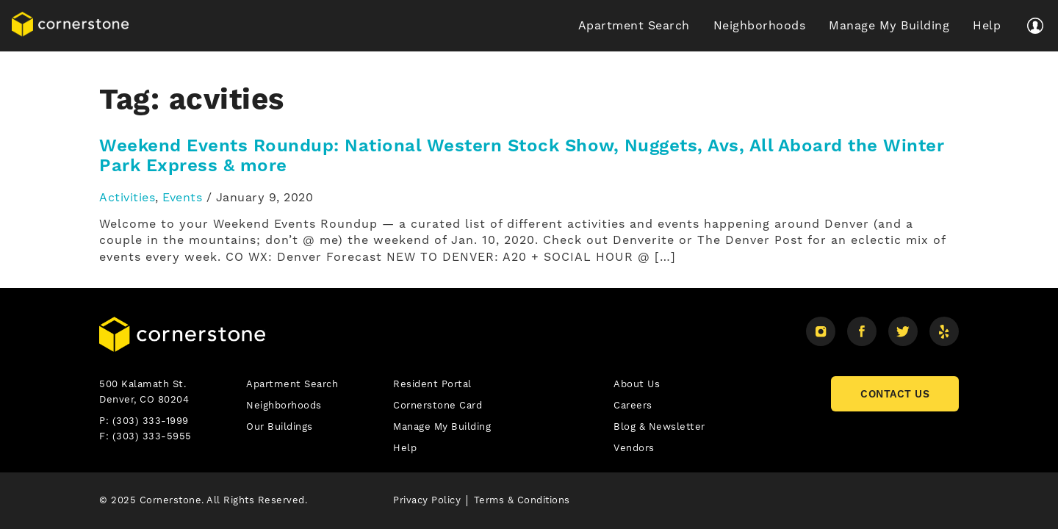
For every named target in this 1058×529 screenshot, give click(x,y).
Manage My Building (889, 25)
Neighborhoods (759, 25)
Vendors (634, 447)
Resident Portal (432, 383)
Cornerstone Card (437, 405)
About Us (636, 383)
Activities (127, 197)
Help (987, 25)
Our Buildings (279, 426)
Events (182, 197)
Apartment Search (634, 25)
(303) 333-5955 (152, 436)
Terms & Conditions (522, 499)
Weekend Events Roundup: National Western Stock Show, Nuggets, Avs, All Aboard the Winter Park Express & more (521, 155)
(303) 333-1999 (150, 420)
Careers (632, 405)
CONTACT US (894, 394)
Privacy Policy (427, 499)
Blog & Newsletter (659, 426)
